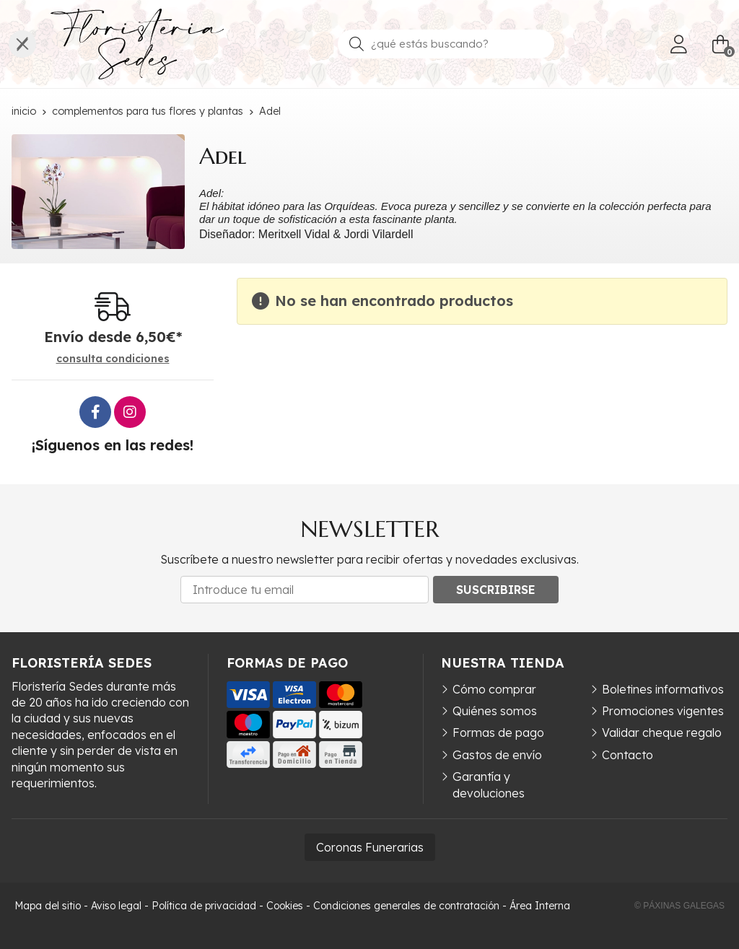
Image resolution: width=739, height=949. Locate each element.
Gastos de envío (497, 755)
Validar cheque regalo (662, 732)
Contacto (627, 755)
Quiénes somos (494, 711)
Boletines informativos (663, 689)
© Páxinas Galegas (679, 906)
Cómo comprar (494, 689)
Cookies (284, 905)
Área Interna (540, 905)
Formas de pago (498, 732)
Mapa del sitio (47, 905)
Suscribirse (495, 589)
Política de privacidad (204, 905)
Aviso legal (116, 905)
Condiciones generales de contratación (406, 905)
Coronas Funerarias (370, 847)
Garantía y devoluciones (488, 784)
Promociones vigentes (663, 711)
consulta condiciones (113, 359)
